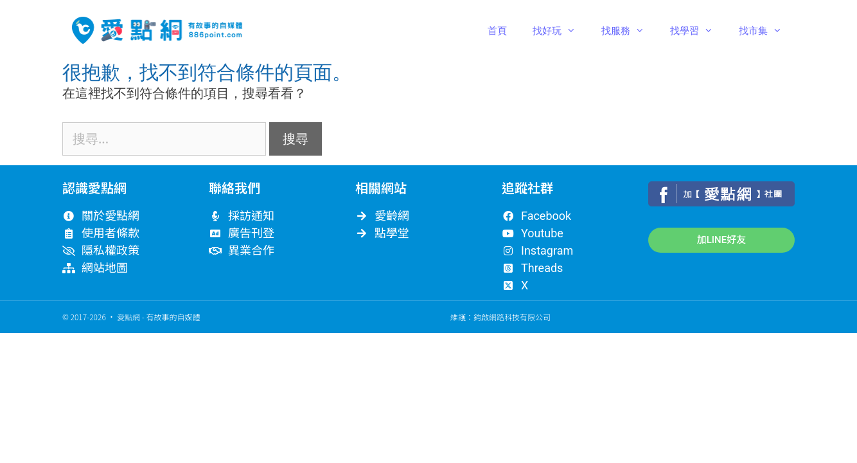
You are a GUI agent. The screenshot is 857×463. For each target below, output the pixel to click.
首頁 (497, 30)
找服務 (629, 30)
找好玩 (560, 30)
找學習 (698, 30)
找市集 (767, 30)
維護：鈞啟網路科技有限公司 (500, 316)
